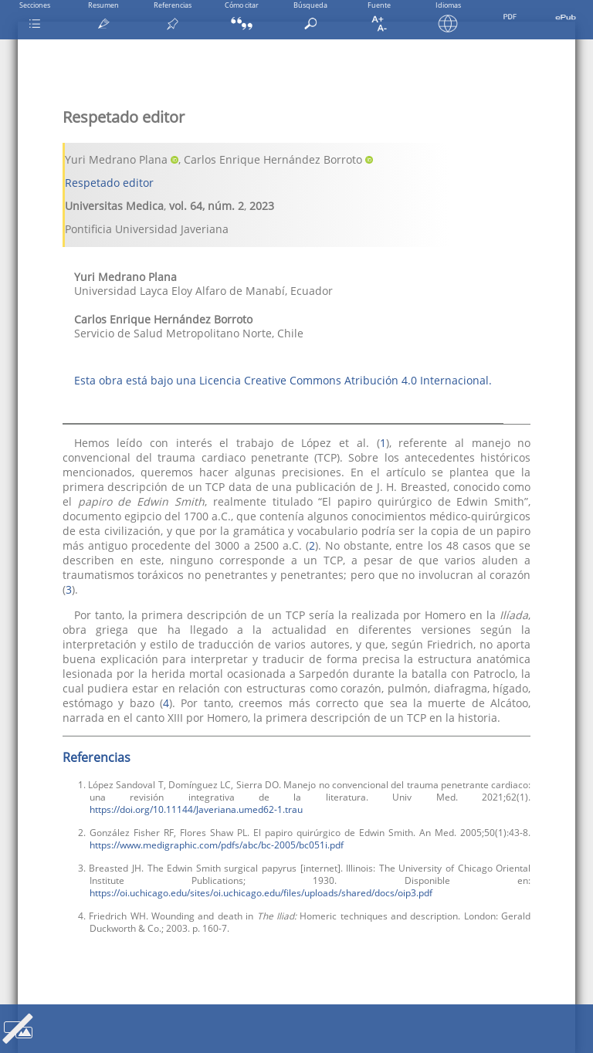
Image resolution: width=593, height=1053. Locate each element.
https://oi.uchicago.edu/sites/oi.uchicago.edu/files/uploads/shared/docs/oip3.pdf (261, 892)
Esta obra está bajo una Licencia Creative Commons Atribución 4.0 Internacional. (283, 380)
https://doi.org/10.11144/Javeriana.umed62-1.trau (196, 809)
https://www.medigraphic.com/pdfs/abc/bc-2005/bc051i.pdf (217, 844)
